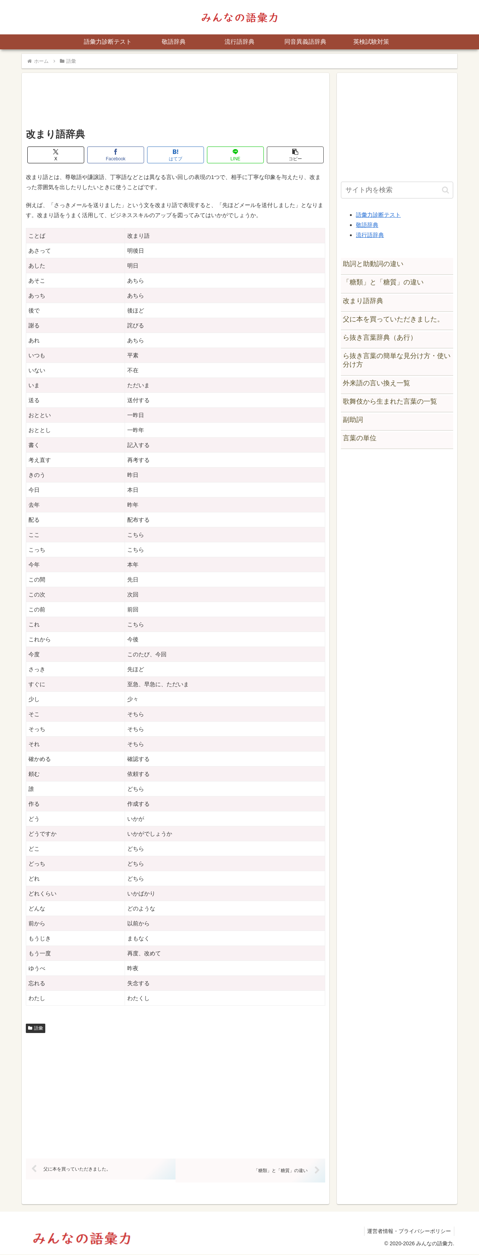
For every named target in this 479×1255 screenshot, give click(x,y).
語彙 (35, 1028)
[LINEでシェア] (235, 155)
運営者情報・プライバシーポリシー (408, 1232)
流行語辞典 (370, 235)
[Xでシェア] (55, 155)
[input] (397, 190)
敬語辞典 (367, 225)
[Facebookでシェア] (115, 155)
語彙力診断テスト (378, 215)
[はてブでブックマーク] (175, 155)
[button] (295, 155)
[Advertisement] (175, 103)
